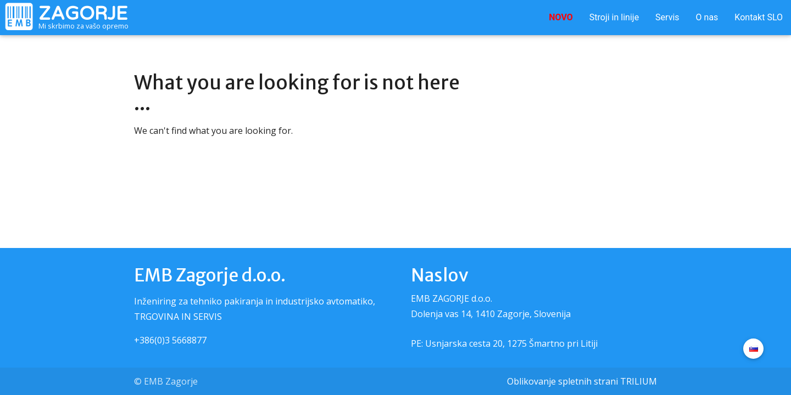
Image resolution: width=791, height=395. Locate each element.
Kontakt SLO (758, 17)
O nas (707, 17)
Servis (667, 17)
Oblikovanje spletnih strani (562, 381)
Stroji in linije (614, 17)
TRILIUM (638, 381)
